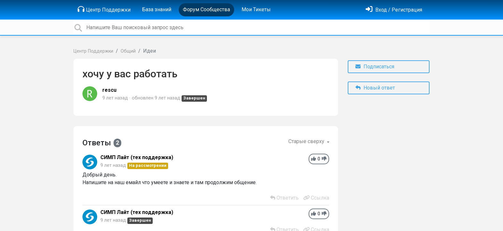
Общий (128, 51)
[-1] (324, 159)
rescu (109, 90)
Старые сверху (307, 141)
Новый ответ (375, 88)
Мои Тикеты (256, 9)
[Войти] (394, 9)
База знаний (156, 9)
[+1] (313, 159)
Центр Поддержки (104, 9)
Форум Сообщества (206, 9)
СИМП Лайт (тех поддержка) (136, 157)
